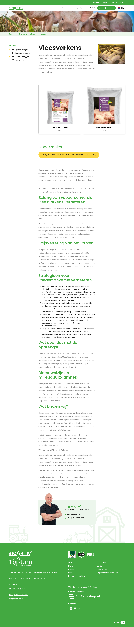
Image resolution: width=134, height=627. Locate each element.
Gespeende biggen (20, 56)
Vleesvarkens (18, 60)
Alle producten (66, 8)
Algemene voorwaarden (107, 572)
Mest (70, 572)
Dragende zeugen (20, 50)
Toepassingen (79, 8)
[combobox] (120, 8)
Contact (92, 8)
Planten (71, 569)
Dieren (71, 566)
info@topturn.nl (74, 515)
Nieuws (95, 2)
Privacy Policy (103, 569)
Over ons (105, 2)
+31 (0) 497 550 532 (107, 8)
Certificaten (101, 562)
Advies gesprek (118, 2)
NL (121, 8)
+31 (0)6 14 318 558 (75, 518)
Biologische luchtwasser (78, 576)
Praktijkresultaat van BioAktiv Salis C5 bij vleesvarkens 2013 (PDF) (69, 155)
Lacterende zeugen (21, 53)
